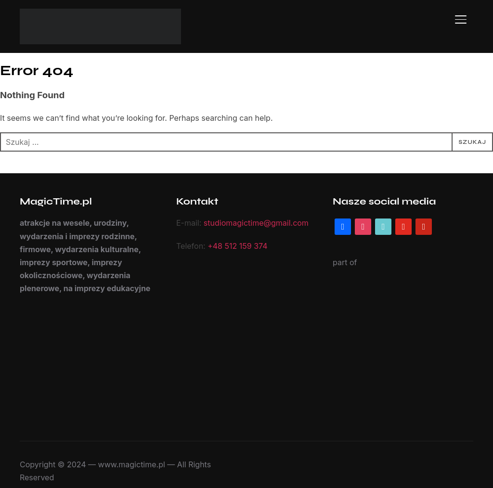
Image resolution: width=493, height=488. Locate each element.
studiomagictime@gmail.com (251, 223)
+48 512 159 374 (234, 246)
